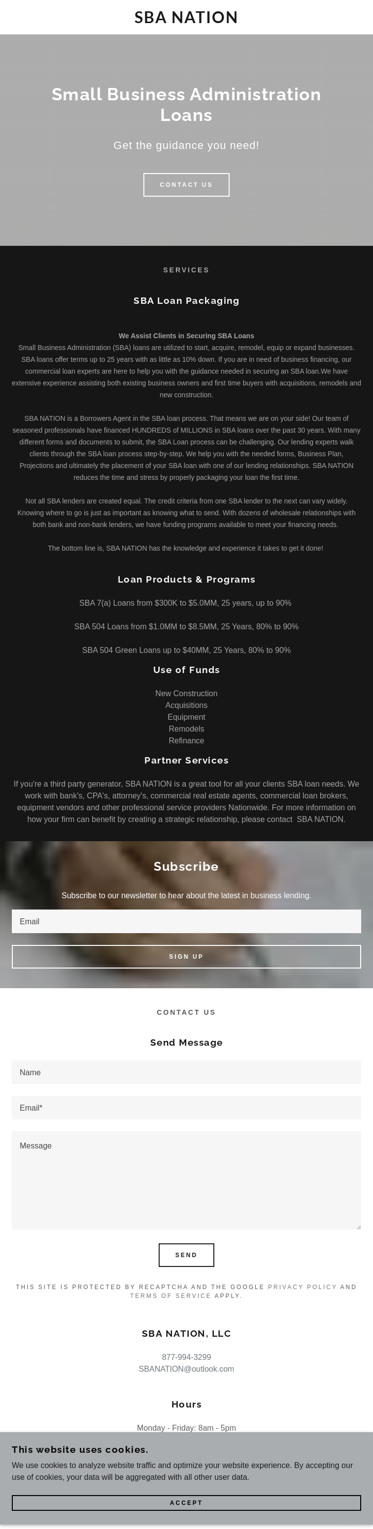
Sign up (186, 956)
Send (186, 1255)
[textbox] (186, 921)
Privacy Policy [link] (303, 1287)
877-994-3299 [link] (186, 1357)
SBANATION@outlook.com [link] (187, 1369)
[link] (186, 17)
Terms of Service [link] (171, 1296)
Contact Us (186, 184)
